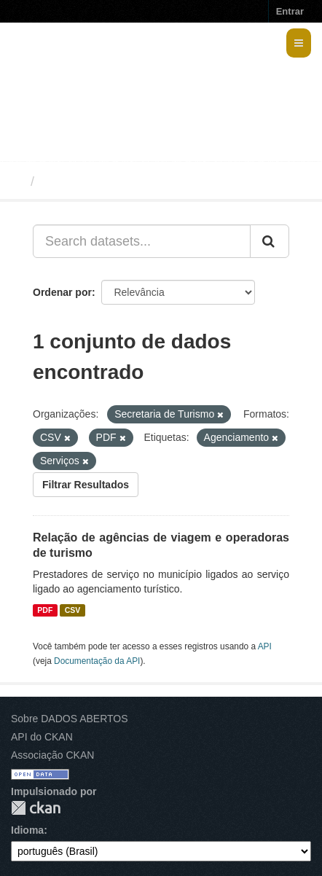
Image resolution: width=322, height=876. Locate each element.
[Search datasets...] (142, 241)
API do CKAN (42, 737)
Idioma (27, 830)
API (265, 646)
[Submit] (269, 241)
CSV (73, 610)
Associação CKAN (52, 755)
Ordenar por (62, 292)
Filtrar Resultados (85, 484)
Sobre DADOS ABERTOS (69, 718)
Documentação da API (97, 661)
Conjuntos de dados (105, 181)
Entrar (290, 11)
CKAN (35, 808)
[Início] (17, 181)
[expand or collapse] (298, 43)
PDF (44, 610)
